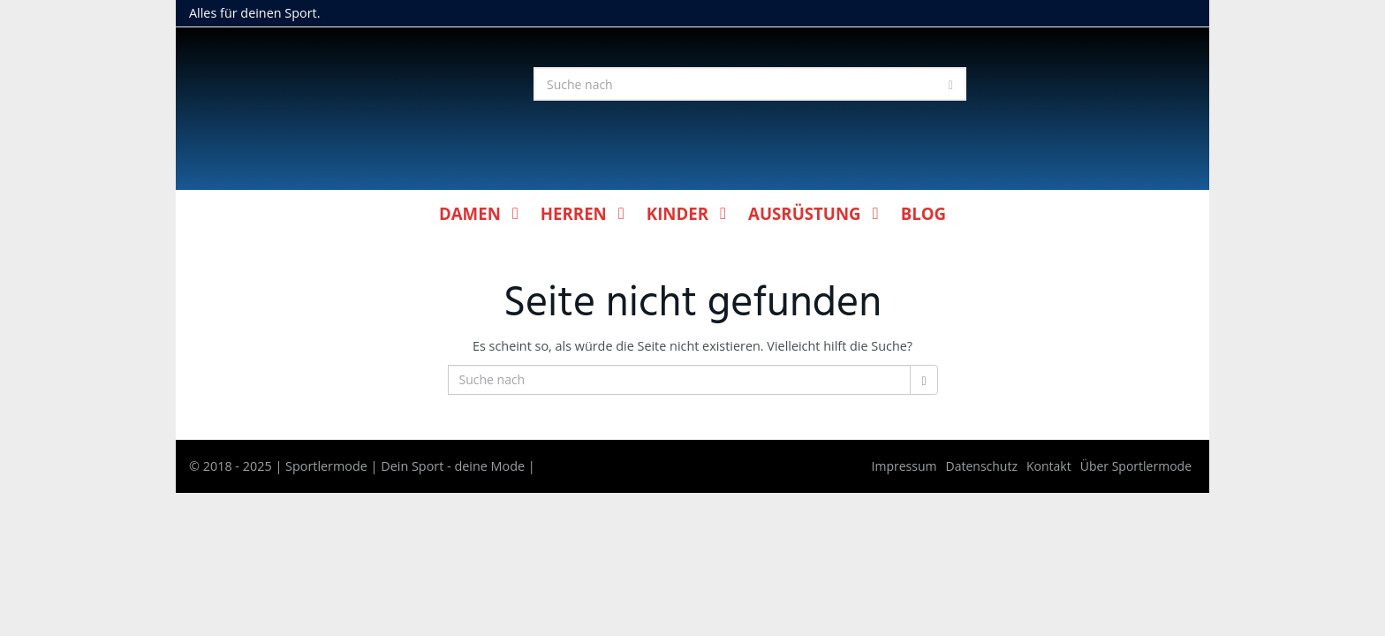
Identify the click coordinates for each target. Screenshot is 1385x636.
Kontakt (1048, 466)
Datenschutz (982, 466)
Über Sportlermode (1136, 466)
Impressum (904, 466)
